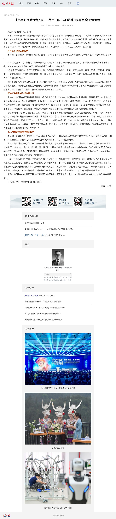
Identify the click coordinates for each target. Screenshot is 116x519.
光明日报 (11, 15)
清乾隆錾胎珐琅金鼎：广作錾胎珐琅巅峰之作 (43, 302)
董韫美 (60, 280)
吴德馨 (56, 277)
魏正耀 (51, 277)
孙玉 (60, 277)
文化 (53, 3)
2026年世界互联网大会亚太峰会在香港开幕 (58, 388)
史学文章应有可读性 (40, 296)
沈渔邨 (51, 280)
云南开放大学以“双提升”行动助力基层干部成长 (43, 320)
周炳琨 (56, 280)
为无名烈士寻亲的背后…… (45, 235)
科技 (61, 3)
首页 (5, 15)
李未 (65, 280)
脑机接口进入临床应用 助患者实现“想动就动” (43, 314)
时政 (21, 3)
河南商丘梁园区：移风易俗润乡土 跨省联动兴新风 (45, 308)
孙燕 (69, 280)
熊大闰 (65, 277)
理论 (45, 3)
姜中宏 (46, 280)
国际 (29, 3)
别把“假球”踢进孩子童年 (34, 223)
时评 (37, 3)
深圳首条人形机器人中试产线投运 (58, 508)
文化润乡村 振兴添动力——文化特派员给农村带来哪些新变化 (49, 229)
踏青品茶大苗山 (58, 448)
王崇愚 (70, 277)
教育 (70, 3)
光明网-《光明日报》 (53, 25)
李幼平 (46, 277)
